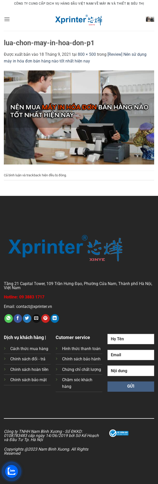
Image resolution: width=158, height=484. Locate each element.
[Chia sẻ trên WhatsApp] (8, 318)
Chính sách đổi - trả (27, 359)
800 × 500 (87, 54)
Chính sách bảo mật (28, 379)
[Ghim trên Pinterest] (45, 318)
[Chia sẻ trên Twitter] (27, 318)
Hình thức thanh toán (81, 348)
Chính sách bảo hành (81, 359)
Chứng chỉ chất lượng (81, 369)
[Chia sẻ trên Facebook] (18, 318)
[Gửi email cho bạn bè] (36, 318)
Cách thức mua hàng (29, 348)
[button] (7, 19)
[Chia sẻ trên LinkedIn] (55, 318)
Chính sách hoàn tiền (29, 369)
